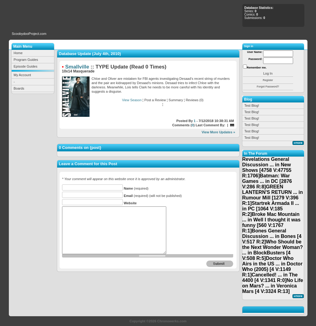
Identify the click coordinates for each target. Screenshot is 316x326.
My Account (22, 75)
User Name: (254, 52)
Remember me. (257, 67)
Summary (176, 100)
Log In (268, 73)
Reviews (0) (195, 100)
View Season (131, 100)
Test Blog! (251, 105)
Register (268, 80)
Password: (255, 59)
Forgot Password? (268, 86)
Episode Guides (26, 66)
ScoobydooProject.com (29, 33)
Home (18, 53)
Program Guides (26, 59)
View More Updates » (218, 132)
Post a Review (155, 100)
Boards (19, 88)
